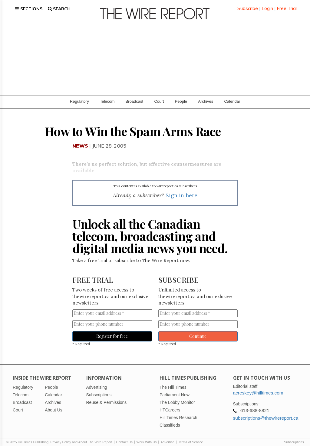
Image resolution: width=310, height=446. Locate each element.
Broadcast (134, 97)
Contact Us (124, 437)
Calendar (232, 97)
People (181, 97)
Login (267, 6)
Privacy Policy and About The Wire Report (81, 437)
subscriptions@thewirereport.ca (265, 413)
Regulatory (79, 97)
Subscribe (247, 6)
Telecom (107, 97)
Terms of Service (190, 437)
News (80, 141)
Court (159, 97)
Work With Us (147, 437)
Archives (205, 97)
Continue (197, 331)
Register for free (112, 331)
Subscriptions (294, 437)
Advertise (167, 437)
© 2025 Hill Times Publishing (28, 437)
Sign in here (181, 190)
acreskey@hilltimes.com (258, 388)
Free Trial (287, 6)
